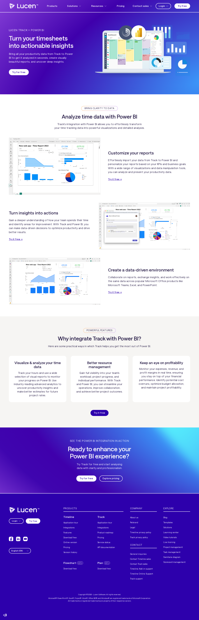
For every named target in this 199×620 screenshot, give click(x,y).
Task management (171, 552)
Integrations (69, 527)
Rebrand (134, 522)
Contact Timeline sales (140, 559)
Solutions (167, 527)
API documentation (106, 547)
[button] (74, 6)
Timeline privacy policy (140, 532)
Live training (169, 542)
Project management (173, 547)
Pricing (120, 6)
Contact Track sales (139, 564)
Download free (70, 537)
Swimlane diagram (171, 557)
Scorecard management (174, 562)
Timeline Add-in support (141, 569)
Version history (70, 552)
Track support (136, 579)
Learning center (171, 532)
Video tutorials (170, 537)
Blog (165, 517)
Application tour (70, 522)
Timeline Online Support (141, 574)
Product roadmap (105, 532)
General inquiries (138, 554)
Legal (132, 527)
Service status (103, 542)
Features (67, 532)
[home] (23, 6)
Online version (70, 542)
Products (52, 6)
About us (134, 517)
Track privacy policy (139, 537)
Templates (168, 522)
